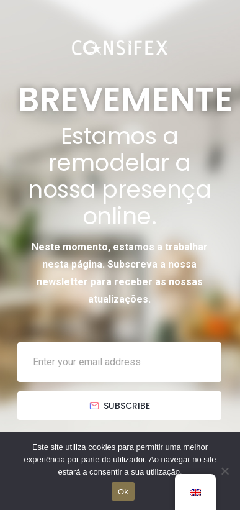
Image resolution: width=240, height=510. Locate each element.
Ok (123, 491)
